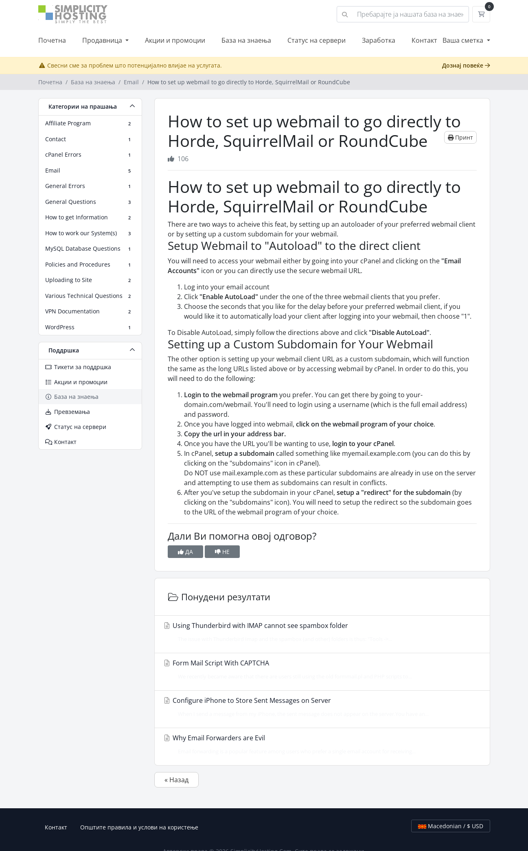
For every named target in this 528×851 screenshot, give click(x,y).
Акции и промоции (175, 40)
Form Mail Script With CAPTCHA (320, 669)
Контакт (424, 40)
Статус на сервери (316, 40)
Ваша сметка (464, 40)
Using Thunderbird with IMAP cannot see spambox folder (320, 632)
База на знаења (246, 40)
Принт (460, 137)
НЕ (222, 552)
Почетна (52, 40)
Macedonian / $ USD (450, 826)
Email (131, 82)
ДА (185, 552)
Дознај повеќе (466, 65)
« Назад (176, 779)
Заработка (378, 40)
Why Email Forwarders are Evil (320, 744)
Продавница (103, 40)
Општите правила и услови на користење (139, 827)
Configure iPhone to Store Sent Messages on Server (320, 707)
